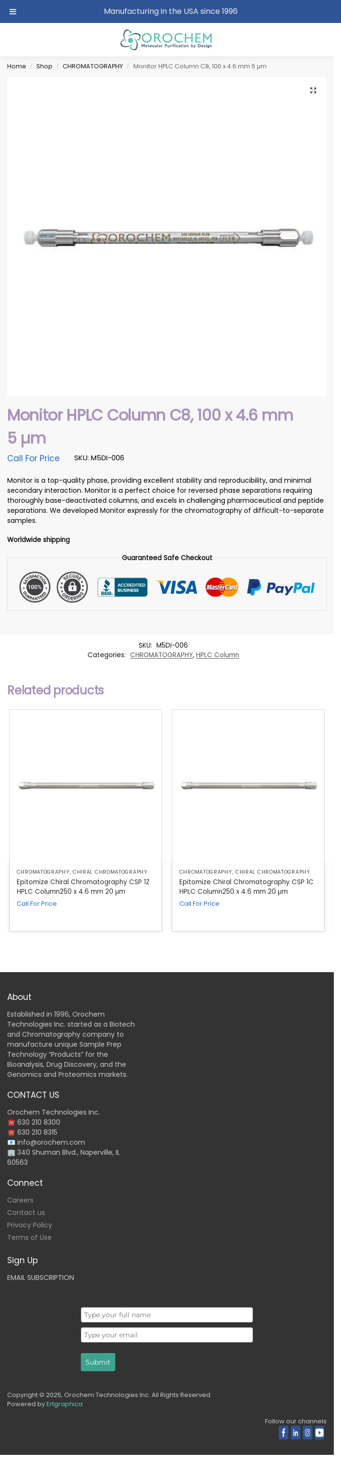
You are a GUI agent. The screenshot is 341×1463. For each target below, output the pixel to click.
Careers (20, 1200)
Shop (44, 66)
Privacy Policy (29, 1225)
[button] (313, 90)
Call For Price (33, 458)
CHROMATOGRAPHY (93, 66)
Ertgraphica (64, 1404)
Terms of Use (29, 1237)
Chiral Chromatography (110, 872)
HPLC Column (217, 655)
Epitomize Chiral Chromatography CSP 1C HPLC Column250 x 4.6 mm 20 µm (246, 887)
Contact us (26, 1212)
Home (16, 66)
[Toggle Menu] (13, 11)
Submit (98, 1362)
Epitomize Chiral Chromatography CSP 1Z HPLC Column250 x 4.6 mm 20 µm (83, 887)
